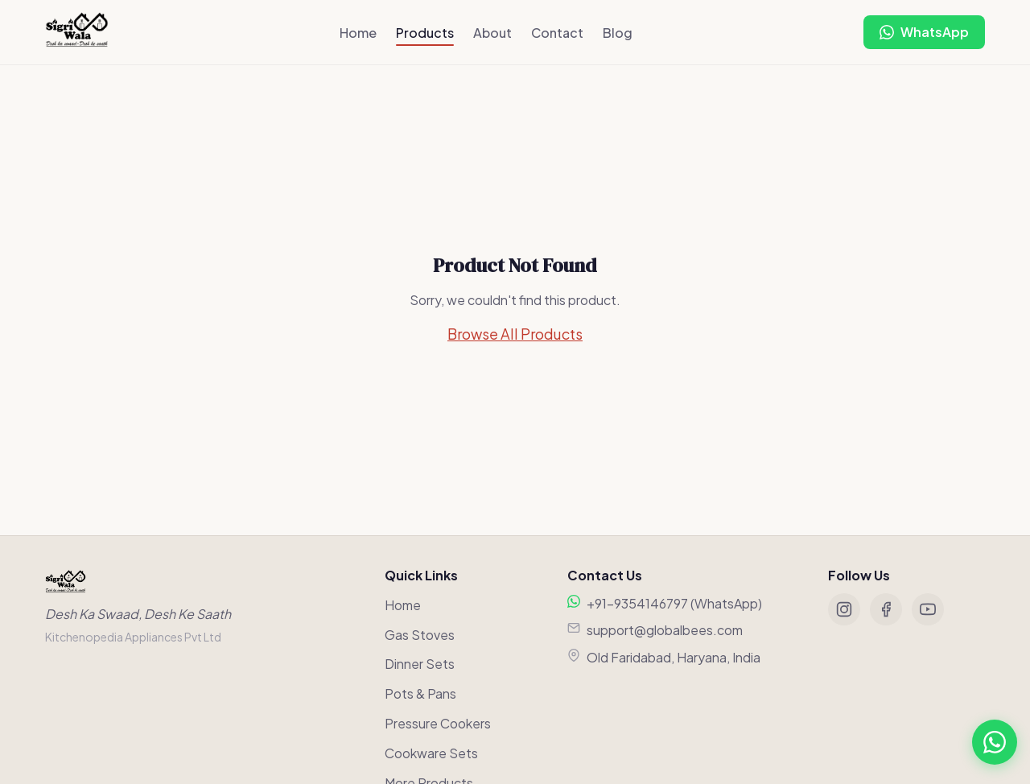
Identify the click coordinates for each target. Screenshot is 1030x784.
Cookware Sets (431, 753)
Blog (617, 32)
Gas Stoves (420, 634)
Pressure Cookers (438, 723)
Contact (557, 32)
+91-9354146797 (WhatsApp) (674, 603)
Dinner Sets (420, 663)
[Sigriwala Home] (77, 32)
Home (358, 32)
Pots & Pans (420, 693)
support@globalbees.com (665, 629)
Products (425, 32)
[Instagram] (844, 609)
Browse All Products (515, 333)
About (492, 32)
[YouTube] (928, 609)
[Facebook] (886, 609)
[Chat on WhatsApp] (924, 32)
